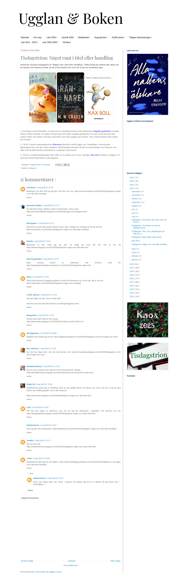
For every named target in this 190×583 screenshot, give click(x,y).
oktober (135, 199)
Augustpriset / (100, 37)
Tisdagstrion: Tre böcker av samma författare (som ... (145, 227)
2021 (132, 268)
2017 (132, 282)
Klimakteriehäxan (34, 366)
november (136, 195)
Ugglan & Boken (70, 18)
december (136, 191)
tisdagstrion (32, 168)
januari (135, 260)
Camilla (30, 440)
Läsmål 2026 (67, 37)
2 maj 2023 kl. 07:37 (50, 259)
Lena (29, 407)
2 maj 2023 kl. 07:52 (40, 277)
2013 (132, 296)
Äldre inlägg (115, 561)
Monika (30, 241)
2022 (132, 264)
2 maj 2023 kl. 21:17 (42, 440)
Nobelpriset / (84, 37)
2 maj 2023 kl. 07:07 (51, 205)
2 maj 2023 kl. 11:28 (47, 348)
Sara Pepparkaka (34, 259)
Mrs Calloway (32, 348)
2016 (132, 286)
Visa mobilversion (70, 565)
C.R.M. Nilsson (33, 295)
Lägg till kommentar (30, 498)
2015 (132, 289)
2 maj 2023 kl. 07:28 (42, 241)
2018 (132, 278)
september (136, 202)
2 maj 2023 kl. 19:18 (40, 407)
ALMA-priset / (118, 37)
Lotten (29, 458)
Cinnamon (31, 187)
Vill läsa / (67, 42)
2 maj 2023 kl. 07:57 (45, 315)
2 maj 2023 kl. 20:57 (48, 425)
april (134, 249)
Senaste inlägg (27, 561)
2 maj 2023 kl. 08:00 (48, 333)
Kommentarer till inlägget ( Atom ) (48, 572)
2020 (132, 271)
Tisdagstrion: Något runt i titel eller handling (149, 244)
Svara (29, 197)
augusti (135, 206)
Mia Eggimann (33, 333)
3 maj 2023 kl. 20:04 (41, 458)
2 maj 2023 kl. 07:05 (44, 187)
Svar (31, 473)
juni (133, 213)
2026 (132, 177)
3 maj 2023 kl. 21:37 (55, 478)
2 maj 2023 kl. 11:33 (51, 366)
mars (134, 252)
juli (133, 209)
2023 (132, 188)
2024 (132, 185)
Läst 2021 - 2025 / (29, 42)
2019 (132, 275)
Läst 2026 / (52, 37)
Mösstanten (32, 223)
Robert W (31, 384)
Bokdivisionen (33, 425)
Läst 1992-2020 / (50, 42)
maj (133, 217)
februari (135, 256)
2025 (132, 181)
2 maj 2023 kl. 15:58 (44, 384)
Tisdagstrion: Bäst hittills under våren (146, 237)
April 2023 (135, 241)
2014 (132, 293)
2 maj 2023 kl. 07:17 (46, 223)
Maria (29, 277)
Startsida (25, 37)
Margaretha (32, 315)
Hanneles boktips (34, 205)
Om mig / (38, 37)
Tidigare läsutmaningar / (140, 37)
